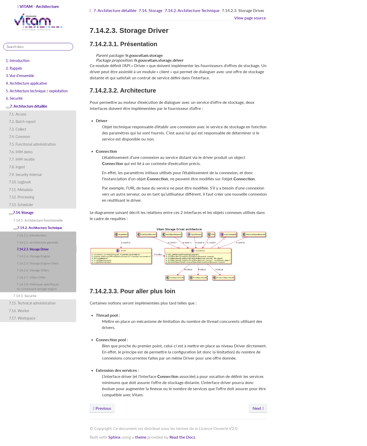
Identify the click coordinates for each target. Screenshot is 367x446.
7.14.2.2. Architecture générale (37, 242)
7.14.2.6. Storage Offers (33, 270)
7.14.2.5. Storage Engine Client (37, 263)
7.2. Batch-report (22, 121)
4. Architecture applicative (26, 83)
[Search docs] (38, 46)
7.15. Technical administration (32, 303)
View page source (250, 17)
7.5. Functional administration (32, 144)
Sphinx (114, 437)
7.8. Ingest (17, 167)
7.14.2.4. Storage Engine (33, 256)
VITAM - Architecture (38, 18)
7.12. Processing (21, 197)
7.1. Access (17, 114)
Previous (102, 408)
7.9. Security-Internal (25, 174)
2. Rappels (14, 68)
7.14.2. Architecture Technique (37, 228)
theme (140, 437)
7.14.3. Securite (24, 296)
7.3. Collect (17, 129)
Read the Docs (182, 437)
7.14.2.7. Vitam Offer (31, 277)
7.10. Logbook (20, 182)
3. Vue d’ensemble (20, 75)
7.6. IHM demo (21, 152)
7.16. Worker (19, 311)
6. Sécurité (14, 98)
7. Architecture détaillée (26, 106)
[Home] (91, 10)
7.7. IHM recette (22, 159)
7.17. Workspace (22, 318)
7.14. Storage (21, 212)
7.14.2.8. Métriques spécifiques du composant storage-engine (38, 286)
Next (258, 408)
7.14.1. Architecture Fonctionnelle (38, 220)
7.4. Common (19, 136)
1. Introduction (18, 60)
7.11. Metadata (21, 189)
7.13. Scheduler (21, 204)
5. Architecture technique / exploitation (37, 91)
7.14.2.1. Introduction (31, 235)
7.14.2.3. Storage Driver (33, 249)
